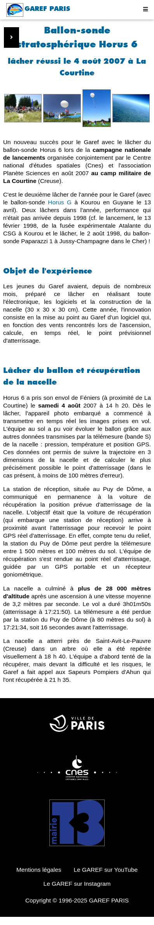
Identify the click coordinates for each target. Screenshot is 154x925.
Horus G (60, 202)
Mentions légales (38, 869)
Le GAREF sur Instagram (77, 883)
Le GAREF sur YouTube (106, 869)
